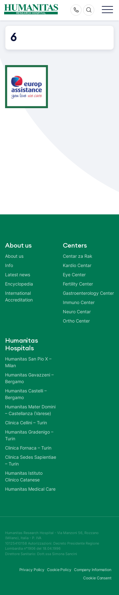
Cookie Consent (97, 578)
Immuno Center (79, 302)
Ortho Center (76, 321)
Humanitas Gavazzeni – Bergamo (29, 378)
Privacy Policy (32, 569)
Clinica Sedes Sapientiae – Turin (30, 460)
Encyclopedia (19, 283)
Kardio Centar (77, 265)
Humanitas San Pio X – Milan (28, 362)
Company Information (92, 569)
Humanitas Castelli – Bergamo (26, 394)
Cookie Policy (59, 569)
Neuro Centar (77, 311)
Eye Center (74, 274)
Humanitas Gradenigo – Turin (29, 435)
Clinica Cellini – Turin (26, 422)
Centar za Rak (77, 256)
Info (9, 265)
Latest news (17, 274)
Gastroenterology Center (88, 293)
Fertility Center (78, 283)
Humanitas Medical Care (30, 489)
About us (14, 256)
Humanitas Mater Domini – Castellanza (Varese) (30, 410)
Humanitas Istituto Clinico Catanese (24, 476)
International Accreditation (19, 296)
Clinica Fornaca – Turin (28, 447)
